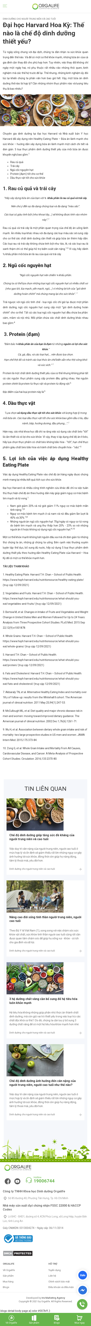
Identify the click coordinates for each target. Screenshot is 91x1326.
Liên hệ (52, 1275)
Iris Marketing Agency (53, 1297)
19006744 (44, 1181)
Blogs (6, 1287)
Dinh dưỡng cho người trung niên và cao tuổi (32, 869)
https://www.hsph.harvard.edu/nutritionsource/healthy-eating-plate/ (43, 579)
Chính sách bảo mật (59, 1281)
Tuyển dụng (54, 1270)
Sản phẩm (8, 1275)
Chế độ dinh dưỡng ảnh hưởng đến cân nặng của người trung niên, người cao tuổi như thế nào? (42, 1083)
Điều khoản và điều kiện (61, 1287)
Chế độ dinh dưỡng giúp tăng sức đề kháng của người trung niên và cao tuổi (41, 837)
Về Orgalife (9, 1270)
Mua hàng (8, 1281)
